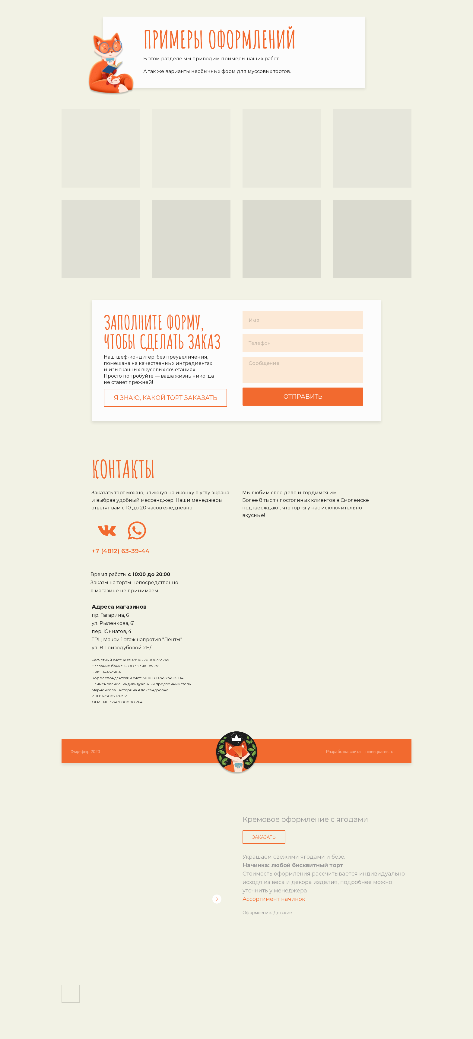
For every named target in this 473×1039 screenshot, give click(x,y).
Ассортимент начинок (274, 899)
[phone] (303, 343)
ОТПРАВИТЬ (303, 396)
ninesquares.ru (379, 751)
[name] (303, 320)
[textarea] (303, 370)
